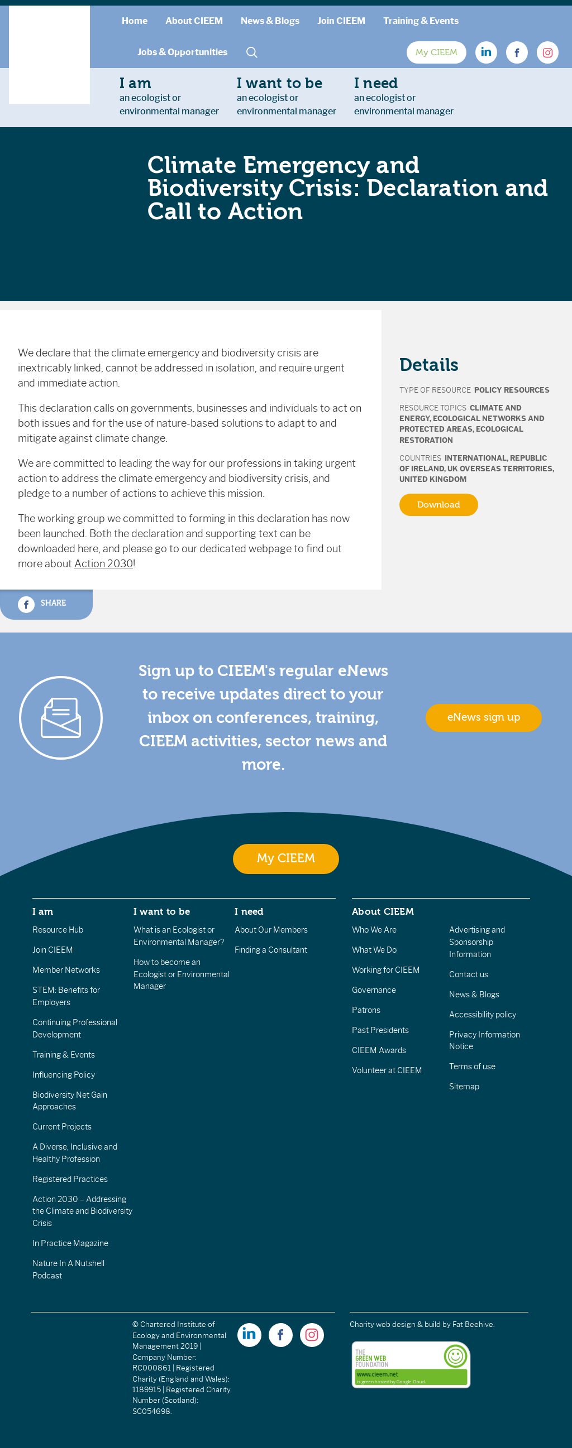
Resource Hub (57, 930)
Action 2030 (103, 564)
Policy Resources (512, 390)
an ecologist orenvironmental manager (169, 96)
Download (438, 505)
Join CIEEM (341, 21)
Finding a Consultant (271, 950)
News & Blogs (270, 21)
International (476, 458)
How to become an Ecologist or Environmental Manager (182, 974)
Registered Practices (70, 1179)
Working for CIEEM (386, 970)
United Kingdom (432, 479)
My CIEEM (436, 52)
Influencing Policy (63, 1075)
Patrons (366, 1010)
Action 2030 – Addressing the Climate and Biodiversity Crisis (82, 1211)
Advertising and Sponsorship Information (477, 942)
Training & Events (421, 21)
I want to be (162, 911)
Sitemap (464, 1087)
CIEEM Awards (379, 1050)
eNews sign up (483, 717)
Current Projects (62, 1127)
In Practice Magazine (70, 1243)
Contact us (468, 974)
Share (42, 604)
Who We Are (374, 930)
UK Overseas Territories (499, 469)
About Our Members (271, 930)
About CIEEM (194, 21)
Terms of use (472, 1066)
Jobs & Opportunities (182, 52)
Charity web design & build (395, 1324)
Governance (374, 990)
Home (134, 21)
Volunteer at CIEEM (387, 1070)
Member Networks (66, 970)
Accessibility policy (482, 1015)
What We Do (374, 950)
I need (249, 911)
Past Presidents (380, 1030)
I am (43, 911)
